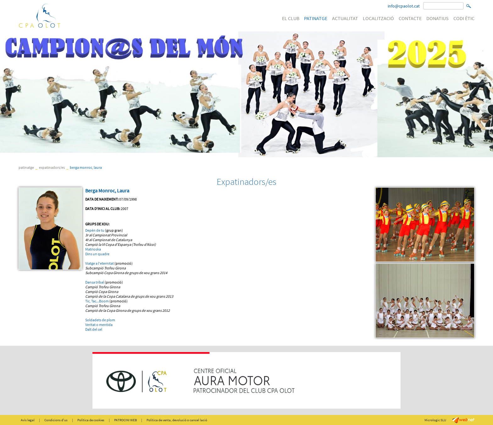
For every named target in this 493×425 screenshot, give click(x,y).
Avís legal (28, 420)
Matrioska (93, 249)
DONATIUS (437, 18)
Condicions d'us (56, 420)
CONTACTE (410, 18)
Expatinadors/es (52, 167)
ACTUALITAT (345, 18)
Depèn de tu (94, 230)
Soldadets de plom (100, 319)
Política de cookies (90, 420)
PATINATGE (315, 18)
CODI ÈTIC (463, 18)
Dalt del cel (93, 329)
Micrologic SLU (435, 420)
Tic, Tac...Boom (97, 301)
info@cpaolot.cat (404, 6)
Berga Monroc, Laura (86, 167)
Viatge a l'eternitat (99, 263)
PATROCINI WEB (125, 420)
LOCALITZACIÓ (378, 18)
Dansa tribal (94, 282)
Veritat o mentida (99, 324)
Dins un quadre (97, 253)
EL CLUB (290, 18)
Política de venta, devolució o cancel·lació (177, 420)
